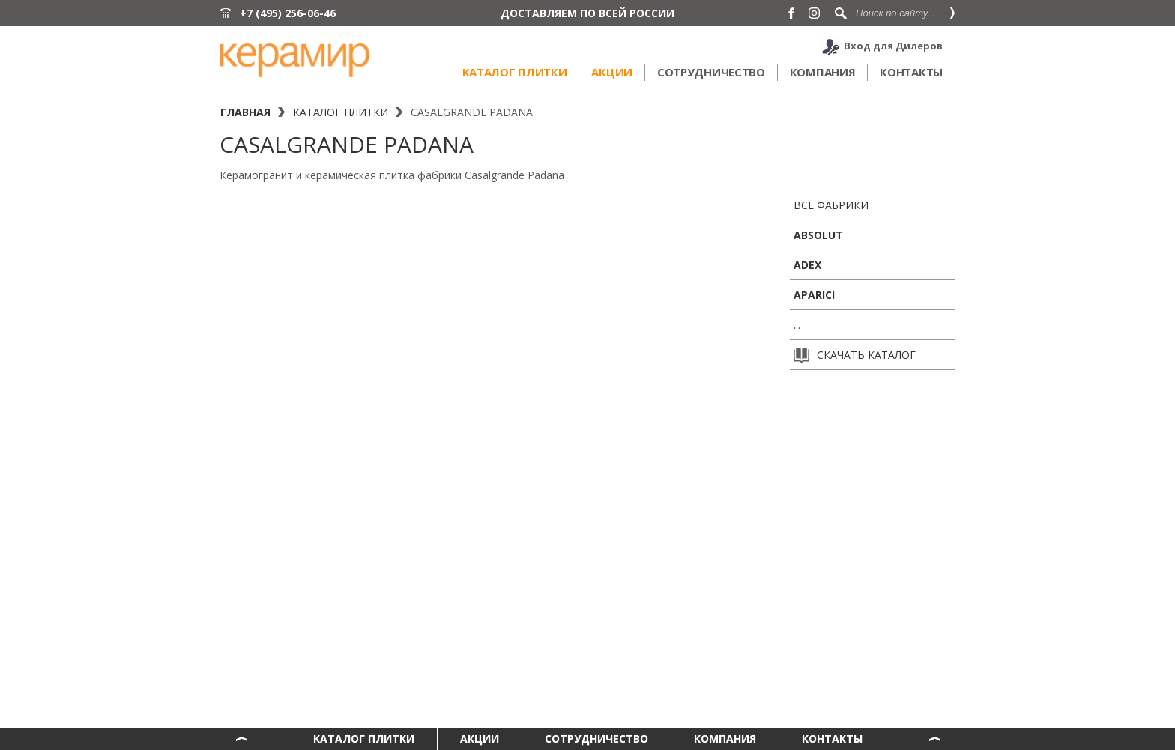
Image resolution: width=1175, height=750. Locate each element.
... (797, 325)
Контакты (911, 71)
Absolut (818, 235)
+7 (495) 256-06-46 (288, 13)
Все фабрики (831, 205)
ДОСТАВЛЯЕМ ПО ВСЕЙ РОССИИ (587, 13)
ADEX (807, 265)
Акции (611, 71)
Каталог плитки (514, 71)
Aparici (814, 295)
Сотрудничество (711, 71)
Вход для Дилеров (893, 45)
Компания (823, 71)
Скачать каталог (855, 355)
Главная (245, 112)
